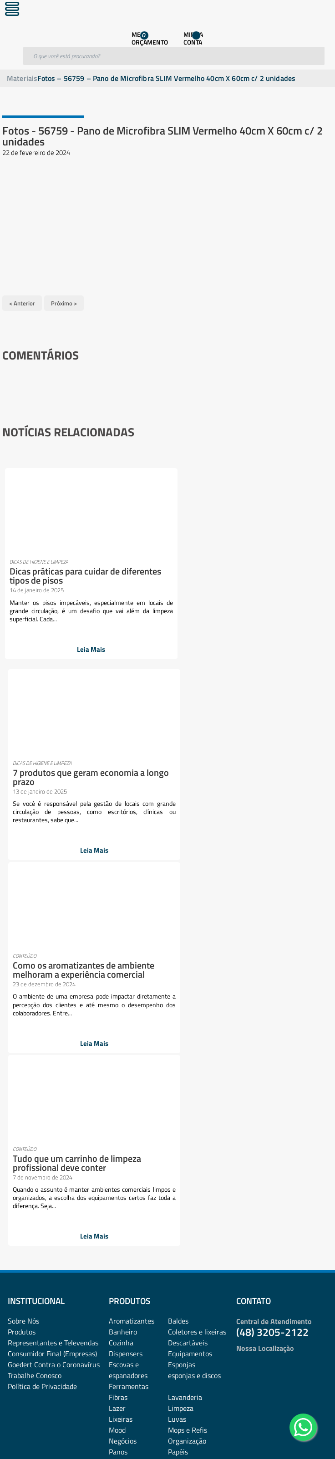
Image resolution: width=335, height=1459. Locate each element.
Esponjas (181, 975)
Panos (118, 1063)
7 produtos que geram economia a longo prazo (238, 565)
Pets (175, 1074)
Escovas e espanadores (128, 981)
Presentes (183, 1084)
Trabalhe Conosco (34, 986)
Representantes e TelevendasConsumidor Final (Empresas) (53, 959)
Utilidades (124, 1139)
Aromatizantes (131, 932)
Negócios (123, 1052)
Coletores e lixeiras (197, 943)
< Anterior (22, 301)
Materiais (22, 78)
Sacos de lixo (128, 1128)
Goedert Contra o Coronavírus (54, 975)
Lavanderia (185, 1008)
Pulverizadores (131, 1106)
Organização (187, 1052)
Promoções (125, 1095)
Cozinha (121, 954)
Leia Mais (81, 649)
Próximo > (64, 301)
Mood (117, 1041)
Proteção (181, 1095)
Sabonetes (184, 1117)
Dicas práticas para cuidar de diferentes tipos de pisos (65, 574)
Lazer (117, 1019)
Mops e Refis (187, 1041)
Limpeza (180, 1019)
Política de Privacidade (42, 997)
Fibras (118, 1008)
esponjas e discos (194, 986)
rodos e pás (126, 1117)
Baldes (178, 932)
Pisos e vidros (130, 1084)
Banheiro (123, 943)
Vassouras (183, 1139)
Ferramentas (128, 997)
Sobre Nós (23, 932)
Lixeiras (120, 1030)
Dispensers (125, 964)
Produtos (22, 943)
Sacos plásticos (191, 1128)
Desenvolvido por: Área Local (293, 1439)
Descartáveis (188, 954)
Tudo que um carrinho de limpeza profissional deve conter (236, 774)
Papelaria (123, 1074)
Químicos (182, 1106)
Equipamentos (190, 964)
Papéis (178, 1063)
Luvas (177, 1030)
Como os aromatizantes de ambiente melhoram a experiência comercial (84, 774)
